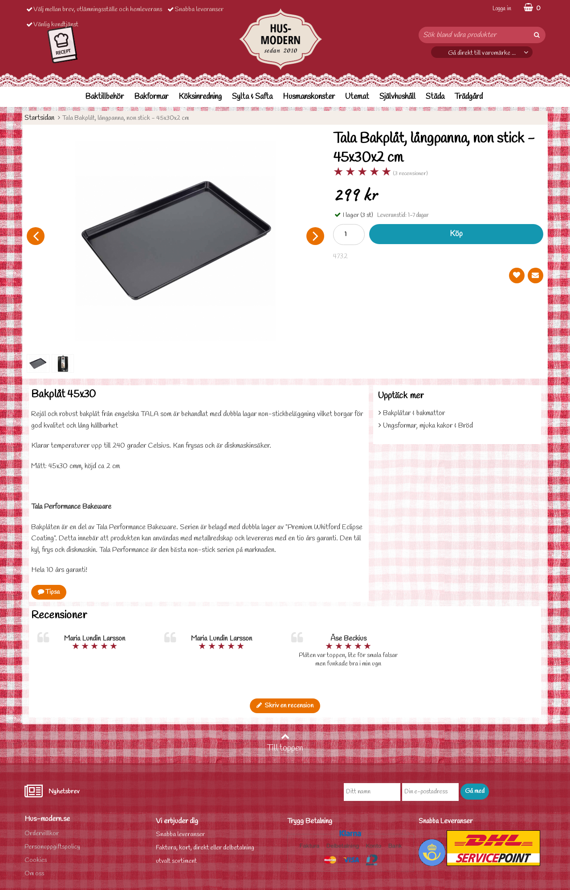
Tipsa (49, 592)
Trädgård (469, 97)
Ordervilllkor (41, 833)
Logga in (502, 8)
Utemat (357, 97)
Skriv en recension (285, 706)
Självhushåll (397, 97)
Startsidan (39, 117)
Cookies (35, 860)
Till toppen (285, 743)
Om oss (34, 874)
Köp (456, 234)
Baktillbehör (104, 97)
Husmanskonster (309, 97)
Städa (435, 97)
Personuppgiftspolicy (52, 847)
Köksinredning (200, 97)
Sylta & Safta (252, 97)
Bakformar (151, 97)
